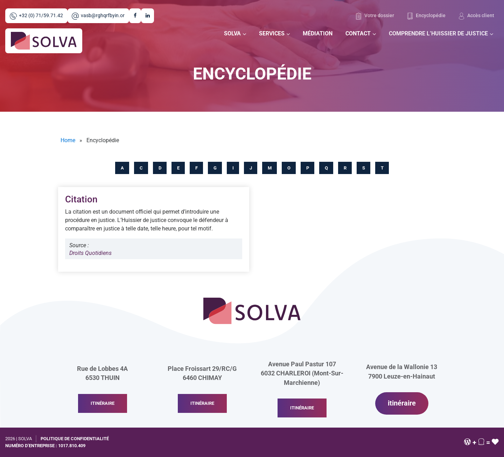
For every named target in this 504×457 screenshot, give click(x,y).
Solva (232, 33)
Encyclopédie (426, 16)
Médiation (317, 33)
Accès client (476, 16)
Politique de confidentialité (75, 438)
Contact (358, 33)
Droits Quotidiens (90, 253)
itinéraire (102, 403)
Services (272, 33)
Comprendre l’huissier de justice (438, 33)
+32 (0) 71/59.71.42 (36, 16)
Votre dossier (375, 16)
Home (68, 140)
